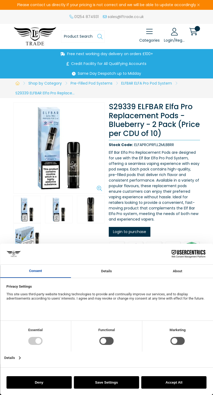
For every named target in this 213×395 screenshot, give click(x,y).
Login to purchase (129, 231)
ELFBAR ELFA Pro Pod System (146, 83)
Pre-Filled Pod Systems (91, 83)
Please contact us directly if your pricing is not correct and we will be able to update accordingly (106, 4)
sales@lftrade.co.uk (123, 16)
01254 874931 (84, 16)
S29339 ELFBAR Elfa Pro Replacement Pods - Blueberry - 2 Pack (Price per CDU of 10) (47, 93)
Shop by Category (45, 83)
